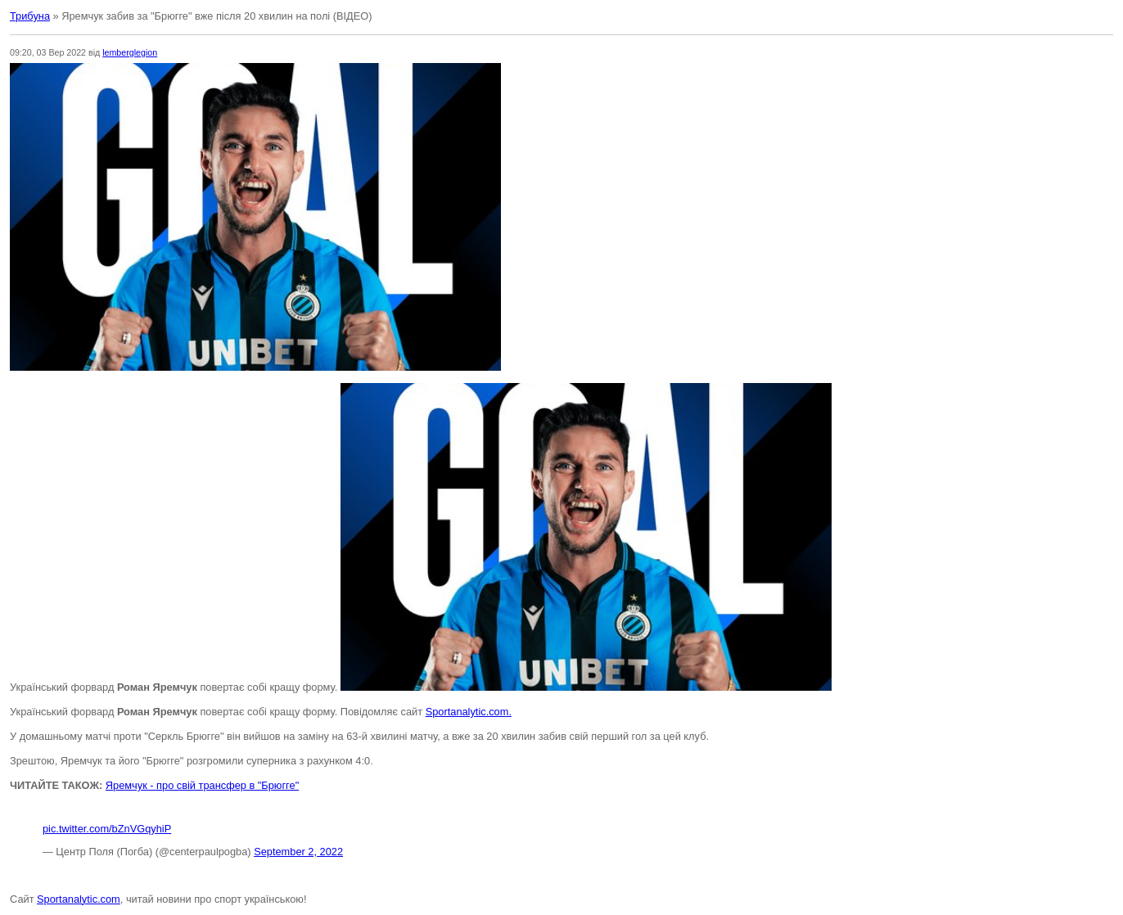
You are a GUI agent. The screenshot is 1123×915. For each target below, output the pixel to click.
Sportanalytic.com (78, 899)
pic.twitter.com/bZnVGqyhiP (107, 829)
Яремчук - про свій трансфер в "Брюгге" (202, 785)
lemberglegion (129, 52)
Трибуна (30, 16)
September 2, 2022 (298, 851)
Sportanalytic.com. (469, 711)
